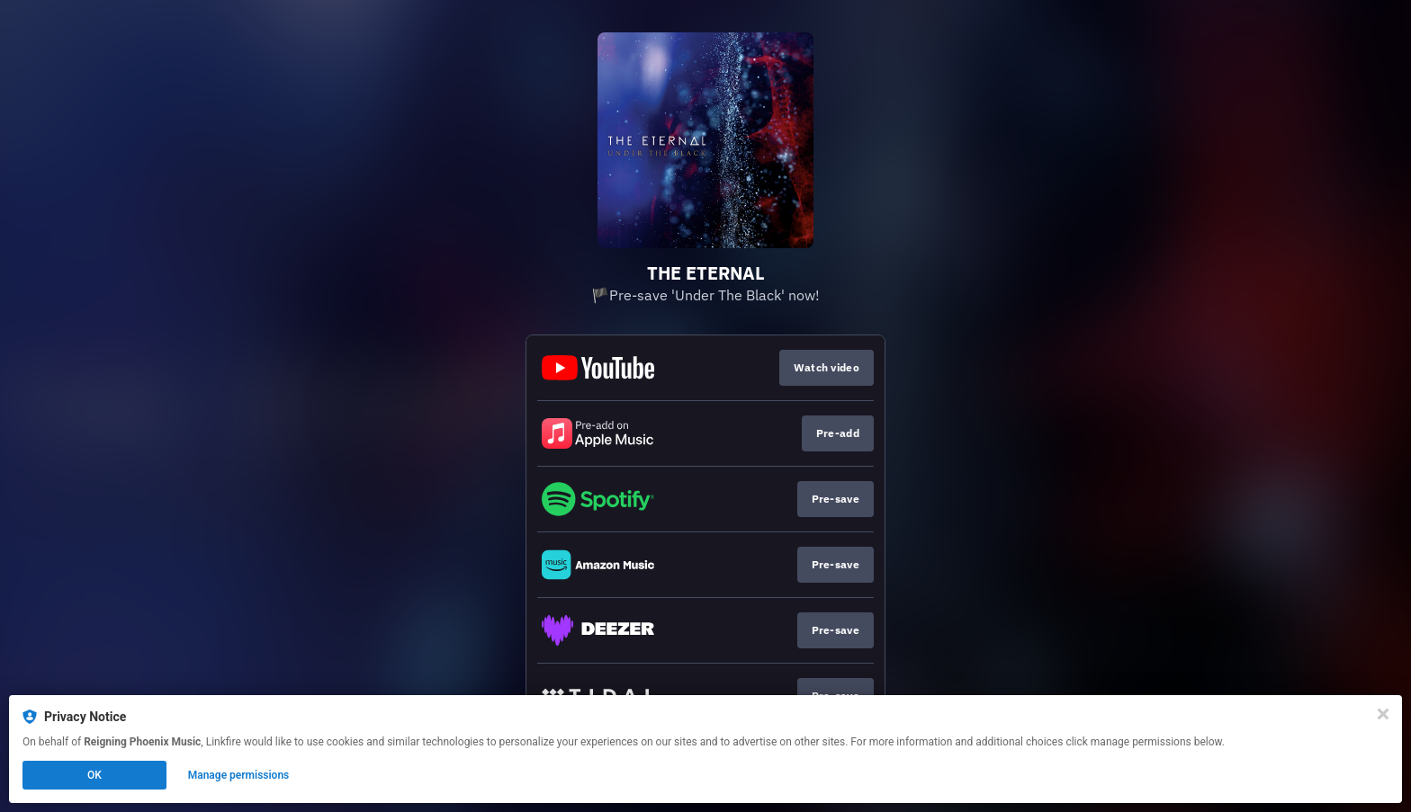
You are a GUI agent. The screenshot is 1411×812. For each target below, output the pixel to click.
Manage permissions (239, 775)
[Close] (1383, 714)
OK (94, 775)
